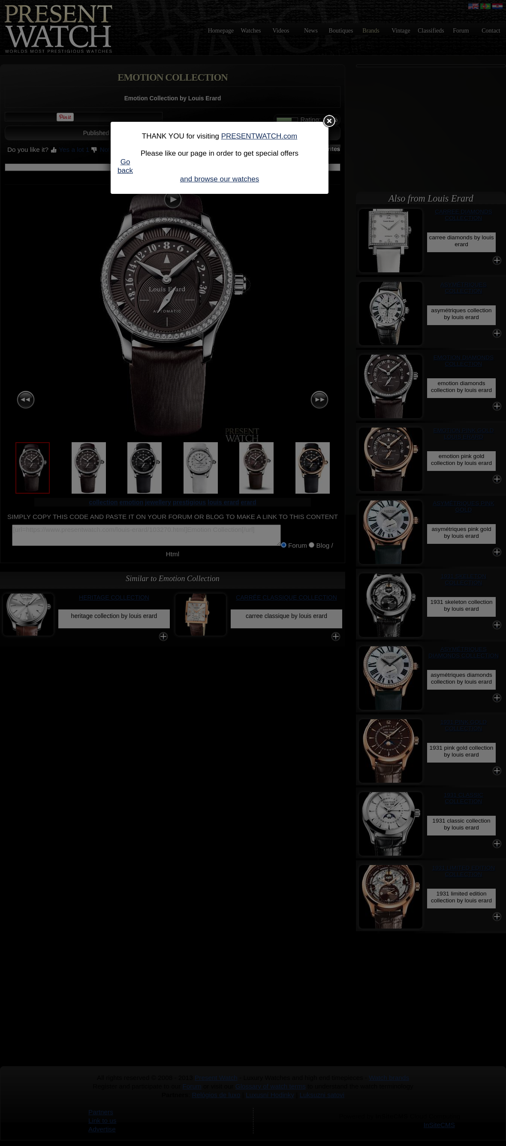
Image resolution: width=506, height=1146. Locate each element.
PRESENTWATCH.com (259, 136)
